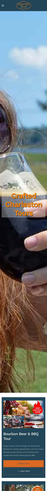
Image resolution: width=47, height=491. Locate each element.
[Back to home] (23, 5)
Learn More (23, 471)
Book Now (23, 464)
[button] (3, 5)
